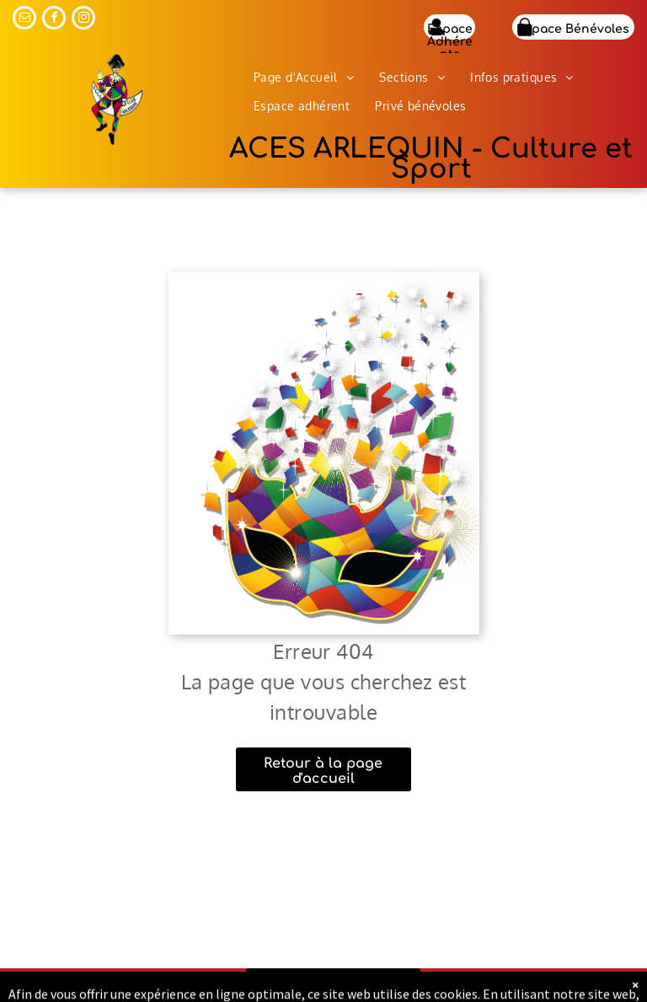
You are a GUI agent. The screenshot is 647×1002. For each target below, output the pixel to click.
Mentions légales (526, 986)
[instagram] (83, 20)
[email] (24, 20)
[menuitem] (303, 77)
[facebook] (54, 20)
